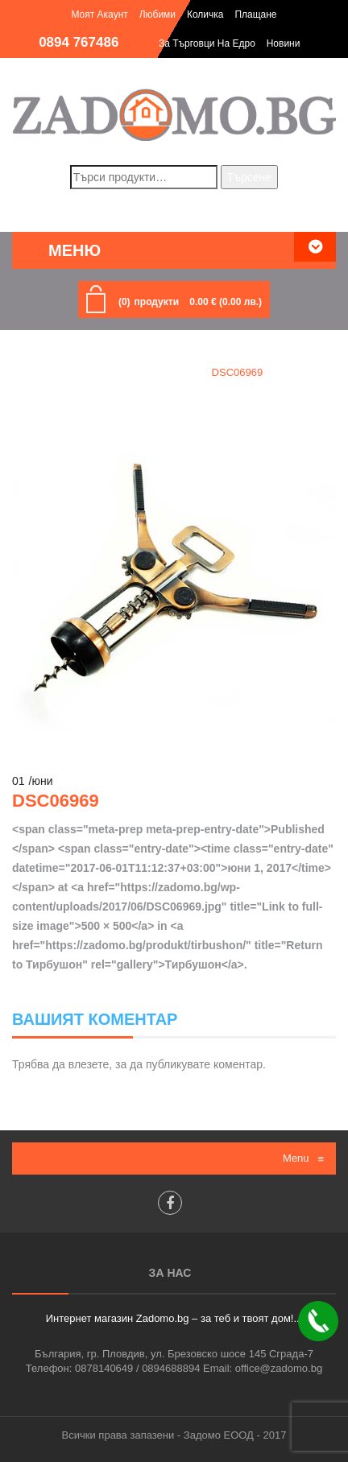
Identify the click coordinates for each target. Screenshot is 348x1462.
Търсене (249, 177)
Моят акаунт (99, 14)
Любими (157, 14)
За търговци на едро (207, 43)
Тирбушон (162, 372)
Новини (283, 43)
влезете (88, 1064)
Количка (205, 14)
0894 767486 (78, 42)
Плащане (255, 14)
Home (99, 372)
